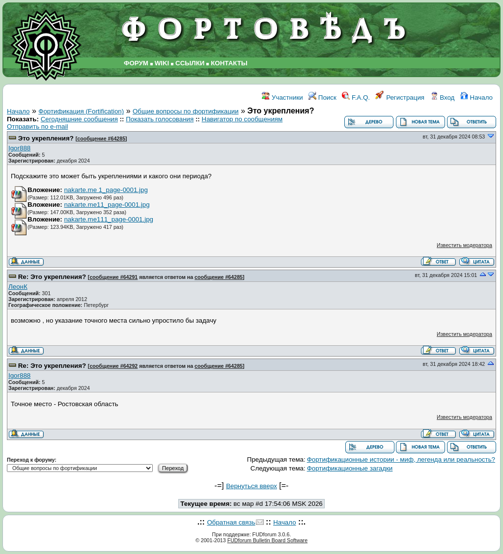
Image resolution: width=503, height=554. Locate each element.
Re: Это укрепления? (52, 276)
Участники (282, 97)
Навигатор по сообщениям (242, 119)
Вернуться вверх (251, 486)
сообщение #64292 (113, 366)
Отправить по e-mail (37, 126)
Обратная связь (231, 522)
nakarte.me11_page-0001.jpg (106, 204)
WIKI (162, 63)
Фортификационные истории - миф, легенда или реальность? (401, 459)
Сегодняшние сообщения (79, 119)
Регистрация (399, 97)
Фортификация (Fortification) (81, 111)
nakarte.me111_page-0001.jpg (108, 219)
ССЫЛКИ (189, 63)
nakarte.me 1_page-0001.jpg (105, 190)
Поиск (322, 97)
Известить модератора (464, 245)
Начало (476, 97)
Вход (442, 97)
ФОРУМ (136, 63)
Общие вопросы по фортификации (186, 111)
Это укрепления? (46, 138)
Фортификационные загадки (350, 468)
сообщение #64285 (101, 138)
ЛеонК (18, 286)
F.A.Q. (356, 97)
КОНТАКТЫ (229, 63)
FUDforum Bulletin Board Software (267, 540)
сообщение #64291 (113, 277)
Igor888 (19, 148)
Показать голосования (160, 119)
